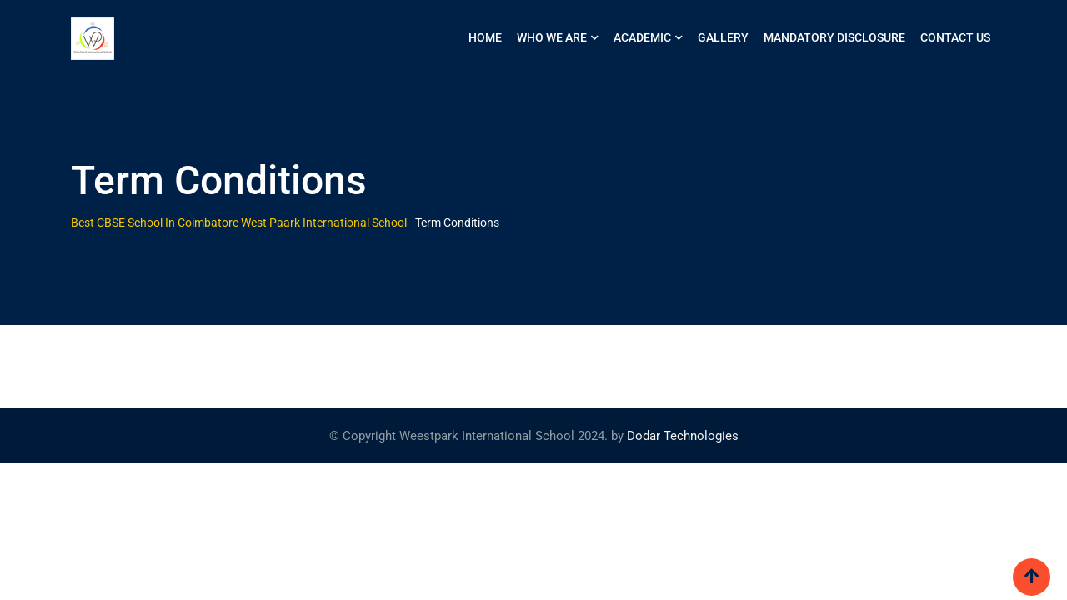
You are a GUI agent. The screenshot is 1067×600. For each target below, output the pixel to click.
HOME (485, 37)
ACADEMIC (642, 37)
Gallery (723, 37)
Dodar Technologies (683, 435)
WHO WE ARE (552, 37)
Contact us (955, 37)
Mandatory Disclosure (834, 37)
